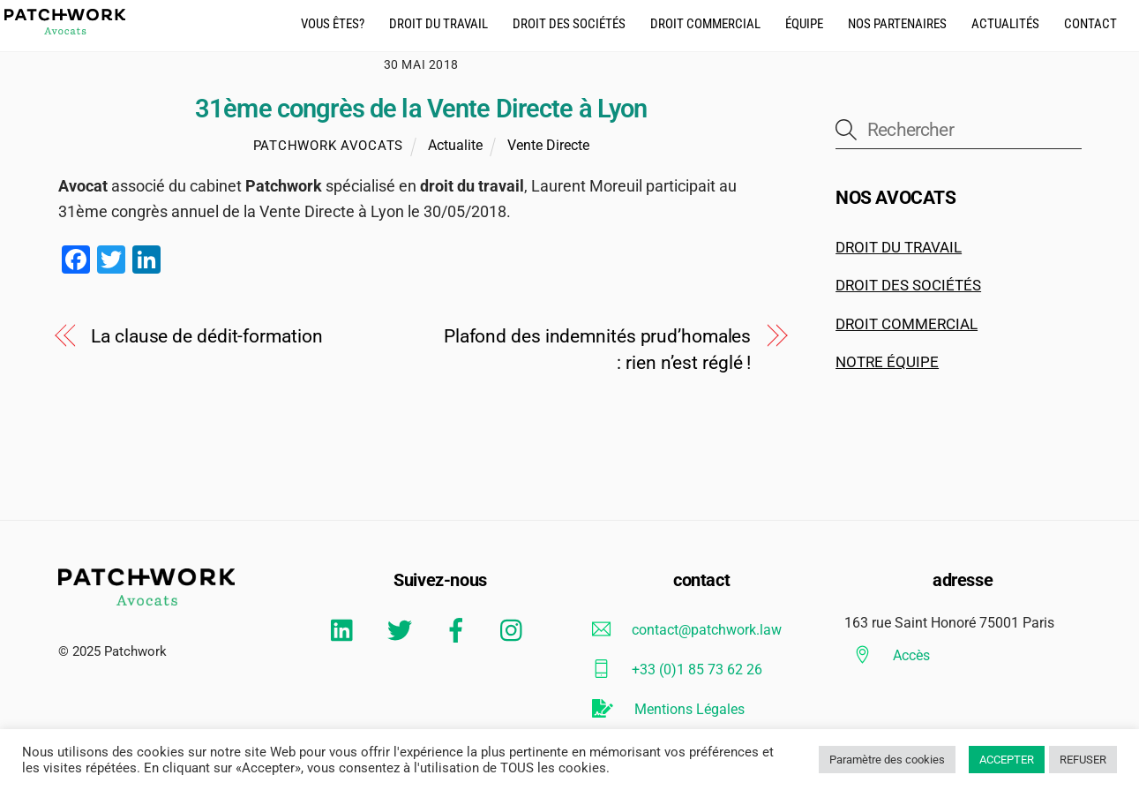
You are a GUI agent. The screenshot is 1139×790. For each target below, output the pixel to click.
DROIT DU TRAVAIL (899, 247)
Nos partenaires (897, 24)
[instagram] (515, 629)
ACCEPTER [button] (1006, 759)
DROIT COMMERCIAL (907, 324)
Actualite (455, 145)
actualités (1005, 24)
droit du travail (438, 24)
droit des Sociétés (569, 24)
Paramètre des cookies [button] (887, 759)
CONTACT (1090, 24)
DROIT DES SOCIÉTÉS (908, 285)
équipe (804, 24)
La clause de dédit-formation (206, 336)
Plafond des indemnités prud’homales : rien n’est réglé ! (597, 349)
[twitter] (402, 629)
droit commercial (705, 24)
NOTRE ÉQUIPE (887, 362)
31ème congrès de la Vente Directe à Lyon (421, 109)
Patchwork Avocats (328, 146)
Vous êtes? (332, 24)
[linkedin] (346, 629)
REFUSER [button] (1083, 759)
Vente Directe (548, 145)
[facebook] (459, 629)
